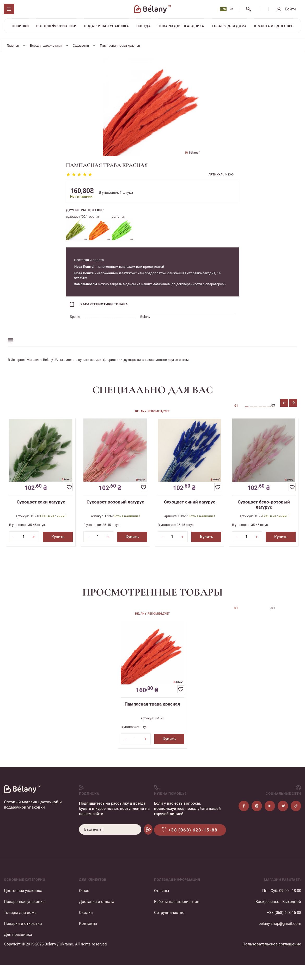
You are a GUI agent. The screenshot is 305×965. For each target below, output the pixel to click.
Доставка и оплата (96, 901)
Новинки (20, 26)
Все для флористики (56, 26)
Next (293, 403)
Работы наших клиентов (176, 901)
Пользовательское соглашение (271, 944)
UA (231, 9)
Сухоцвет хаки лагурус (41, 502)
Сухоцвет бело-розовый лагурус (264, 504)
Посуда (143, 26)
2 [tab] (251, 406)
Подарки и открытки (23, 923)
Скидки (86, 912)
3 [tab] (255, 406)
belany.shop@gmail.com (280, 923)
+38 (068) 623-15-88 (284, 912)
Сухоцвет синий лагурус (189, 502)
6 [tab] (269, 406)
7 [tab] (273, 406)
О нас (84, 890)
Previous (284, 403)
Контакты (88, 923)
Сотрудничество (169, 912)
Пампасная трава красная (152, 704)
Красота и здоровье (273, 26)
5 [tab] (264, 406)
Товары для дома (229, 26)
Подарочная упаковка (106, 26)
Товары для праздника (181, 26)
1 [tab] (246, 406)
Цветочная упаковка (23, 890)
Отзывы (161, 890)
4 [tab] (260, 406)
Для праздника (18, 934)
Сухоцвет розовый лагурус (115, 502)
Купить (57, 537)
